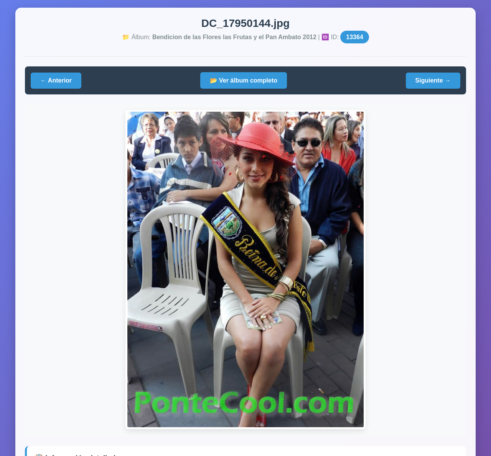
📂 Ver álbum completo (243, 80)
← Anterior (56, 80)
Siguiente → (433, 80)
